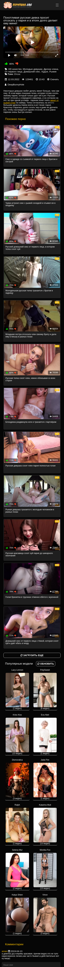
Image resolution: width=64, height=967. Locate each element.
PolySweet (45, 689)
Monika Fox (45, 869)
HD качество (15, 69)
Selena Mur (17, 869)
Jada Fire (45, 779)
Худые (44, 71)
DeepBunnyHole (16, 84)
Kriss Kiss (17, 734)
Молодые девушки (32, 69)
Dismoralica (17, 779)
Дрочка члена (51, 69)
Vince (45, 914)
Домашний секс (32, 71)
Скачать (54, 79)
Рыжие (52, 71)
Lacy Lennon (17, 689)
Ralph (17, 824)
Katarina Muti (45, 824)
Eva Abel (45, 734)
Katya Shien (17, 914)
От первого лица (13, 71)
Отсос (17, 74)
